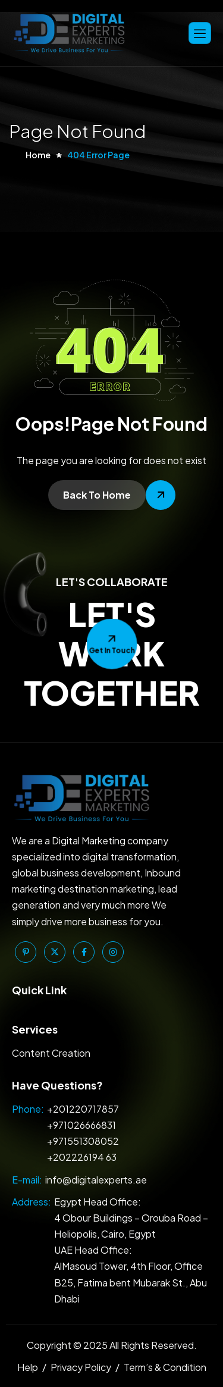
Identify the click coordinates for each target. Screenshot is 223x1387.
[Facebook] (84, 952)
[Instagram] (113, 952)
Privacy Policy (81, 1367)
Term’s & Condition (165, 1367)
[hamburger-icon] (200, 33)
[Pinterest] (25, 952)
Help (27, 1367)
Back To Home (97, 495)
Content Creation (51, 1053)
